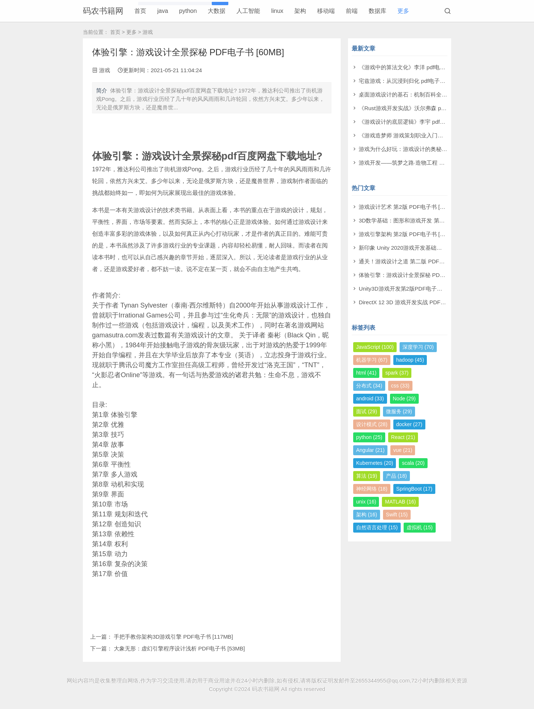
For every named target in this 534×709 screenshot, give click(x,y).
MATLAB (400, 502)
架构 (300, 11)
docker (409, 424)
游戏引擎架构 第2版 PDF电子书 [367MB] (409, 234)
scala (413, 463)
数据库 (377, 11)
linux (277, 11)
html (366, 373)
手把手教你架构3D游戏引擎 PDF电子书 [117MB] (173, 636)
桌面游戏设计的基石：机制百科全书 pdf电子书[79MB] (425, 94)
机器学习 (371, 360)
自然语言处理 (377, 527)
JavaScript (375, 347)
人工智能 (248, 11)
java (162, 11)
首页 (140, 11)
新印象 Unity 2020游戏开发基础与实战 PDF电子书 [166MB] (431, 248)
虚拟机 (420, 527)
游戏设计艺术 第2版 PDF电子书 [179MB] (409, 207)
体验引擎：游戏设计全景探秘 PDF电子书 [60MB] (419, 275)
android (370, 398)
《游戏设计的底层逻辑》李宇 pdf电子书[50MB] (416, 122)
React (403, 437)
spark (396, 373)
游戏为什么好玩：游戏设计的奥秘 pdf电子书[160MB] (423, 149)
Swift (397, 514)
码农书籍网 (103, 10)
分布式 (369, 386)
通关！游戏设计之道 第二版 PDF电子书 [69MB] (417, 261)
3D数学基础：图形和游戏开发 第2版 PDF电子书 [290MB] (429, 220)
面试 (366, 411)
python (188, 11)
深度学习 (418, 347)
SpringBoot (414, 489)
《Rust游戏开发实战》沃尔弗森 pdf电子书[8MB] (418, 108)
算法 (366, 476)
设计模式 (371, 424)
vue (402, 450)
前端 (352, 11)
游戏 (148, 32)
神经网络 (371, 489)
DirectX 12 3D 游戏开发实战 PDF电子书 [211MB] (419, 302)
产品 (396, 476)
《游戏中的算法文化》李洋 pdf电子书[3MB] (412, 67)
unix (366, 502)
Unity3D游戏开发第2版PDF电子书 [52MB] (410, 288)
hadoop (410, 360)
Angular (370, 450)
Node (404, 398)
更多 (403, 11)
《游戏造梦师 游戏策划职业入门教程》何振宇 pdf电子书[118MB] (438, 135)
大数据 (216, 11)
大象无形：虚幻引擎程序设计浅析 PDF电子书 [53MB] (179, 648)
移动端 (326, 11)
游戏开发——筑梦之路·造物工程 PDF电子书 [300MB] (424, 162)
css (400, 386)
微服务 (399, 411)
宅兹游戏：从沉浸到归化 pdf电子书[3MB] (409, 81)
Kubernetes (374, 463)
